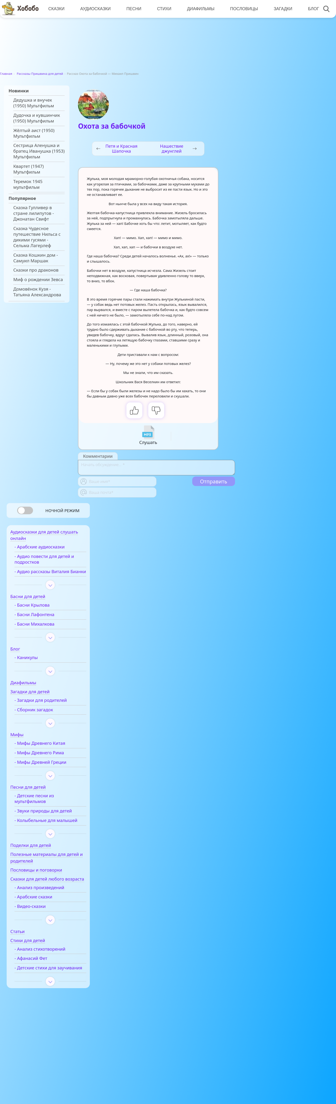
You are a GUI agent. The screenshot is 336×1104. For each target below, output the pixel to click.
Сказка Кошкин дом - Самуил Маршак (35, 258)
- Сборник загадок (40, 717)
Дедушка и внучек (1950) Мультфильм (33, 103)
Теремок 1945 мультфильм (28, 184)
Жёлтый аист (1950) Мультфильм (33, 133)
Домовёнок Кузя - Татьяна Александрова (37, 291)
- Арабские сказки (40, 917)
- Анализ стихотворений (46, 969)
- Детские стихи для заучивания (42, 990)
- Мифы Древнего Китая (46, 751)
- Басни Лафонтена (41, 622)
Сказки (56, 8)
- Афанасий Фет (37, 978)
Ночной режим (62, 510)
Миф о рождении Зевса (38, 279)
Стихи (163, 8)
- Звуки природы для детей (50, 818)
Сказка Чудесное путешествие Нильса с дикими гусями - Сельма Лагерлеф (37, 237)
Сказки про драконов (35, 270)
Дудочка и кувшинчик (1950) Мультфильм (36, 118)
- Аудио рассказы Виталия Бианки (48, 576)
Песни (133, 8)
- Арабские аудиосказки (46, 549)
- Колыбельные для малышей (41, 831)
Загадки (281, 8)
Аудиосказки (95, 8)
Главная (6, 73)
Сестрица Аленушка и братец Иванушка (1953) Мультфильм (39, 151)
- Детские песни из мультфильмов (41, 806)
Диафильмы (199, 8)
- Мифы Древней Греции (47, 770)
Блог (311, 8)
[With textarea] (156, 467)
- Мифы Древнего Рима (46, 760)
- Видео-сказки (37, 926)
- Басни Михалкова (41, 632)
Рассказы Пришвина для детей (40, 73)
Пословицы (242, 8)
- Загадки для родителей (47, 708)
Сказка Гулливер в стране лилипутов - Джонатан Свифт (33, 213)
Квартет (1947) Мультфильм (28, 169)
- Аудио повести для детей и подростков (51, 561)
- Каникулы (33, 665)
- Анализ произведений (46, 907)
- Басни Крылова (39, 613)
